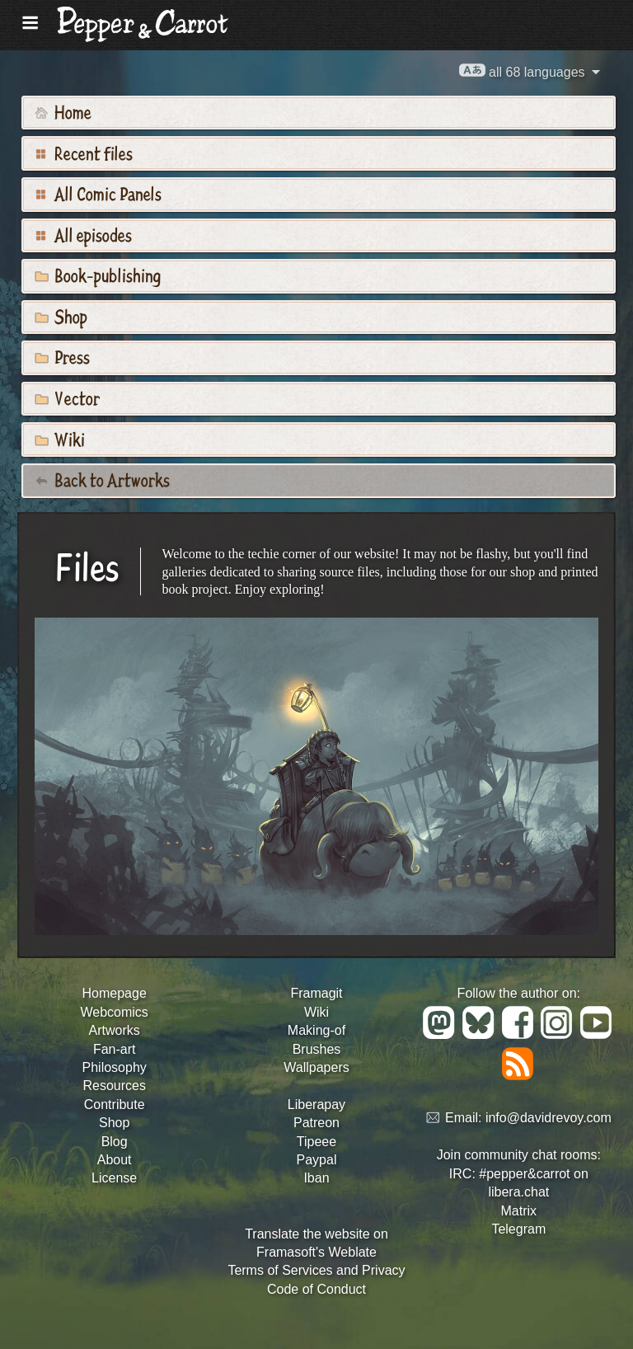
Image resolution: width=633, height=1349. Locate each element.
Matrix (519, 1211)
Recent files (84, 152)
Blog (114, 1142)
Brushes (317, 1049)
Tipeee (316, 1142)
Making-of (316, 1030)
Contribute (114, 1105)
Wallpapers (316, 1067)
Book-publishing (98, 274)
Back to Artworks (102, 479)
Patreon (316, 1123)
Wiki (60, 438)
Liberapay (316, 1105)
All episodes (83, 234)
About (114, 1160)
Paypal (317, 1160)
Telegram (518, 1229)
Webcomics (114, 1012)
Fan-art (114, 1049)
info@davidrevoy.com (548, 1119)
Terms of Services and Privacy (316, 1270)
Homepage (114, 993)
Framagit (316, 993)
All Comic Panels (98, 193)
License (114, 1178)
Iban (316, 1178)
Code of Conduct (316, 1289)
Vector (67, 397)
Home (63, 111)
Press (62, 356)
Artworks (114, 1030)
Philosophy (114, 1067)
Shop (61, 316)
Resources (113, 1086)
